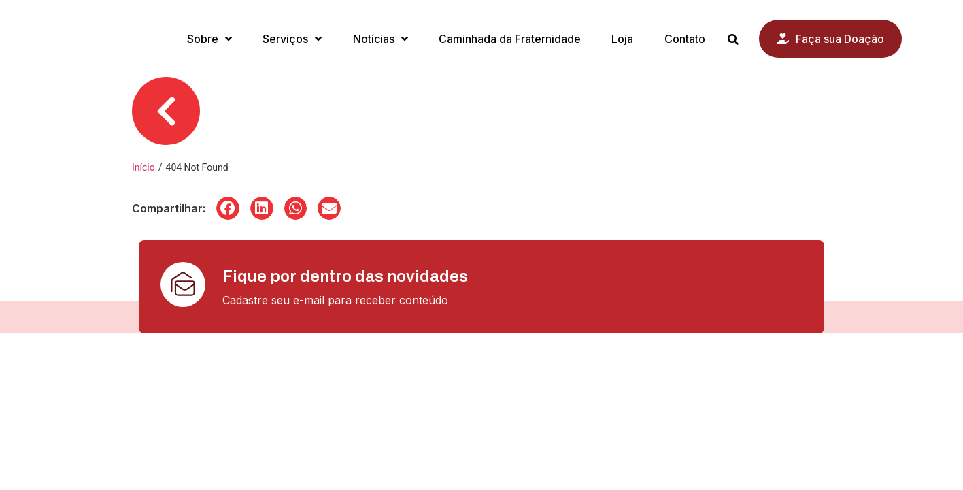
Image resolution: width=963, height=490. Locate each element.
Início (143, 167)
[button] (227, 208)
